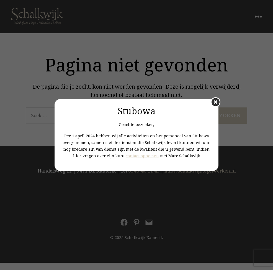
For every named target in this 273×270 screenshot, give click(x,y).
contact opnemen (142, 156)
